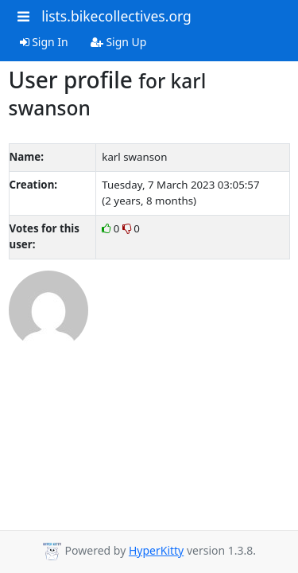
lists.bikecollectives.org (116, 15)
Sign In (44, 41)
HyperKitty (156, 550)
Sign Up (119, 41)
